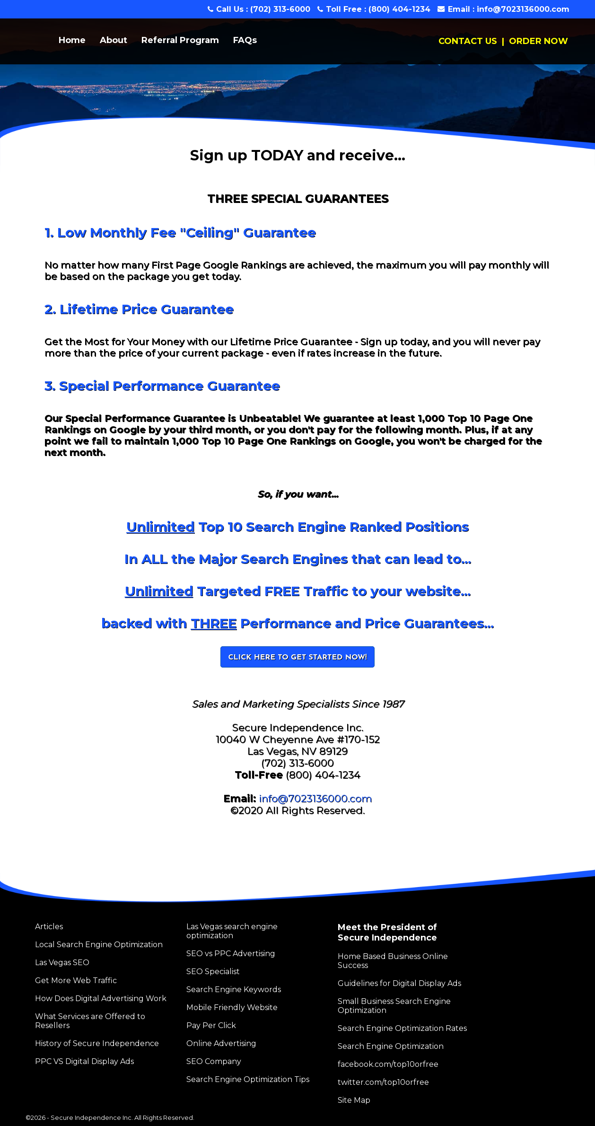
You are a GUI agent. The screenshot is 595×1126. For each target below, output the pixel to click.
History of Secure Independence (97, 1043)
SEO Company (213, 1061)
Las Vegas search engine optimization (232, 931)
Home (72, 40)
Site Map (354, 1100)
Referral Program (180, 40)
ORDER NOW (538, 41)
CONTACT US (467, 41)
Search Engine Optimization (391, 1046)
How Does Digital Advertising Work (100, 998)
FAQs (245, 40)
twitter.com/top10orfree (383, 1082)
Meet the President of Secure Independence (387, 932)
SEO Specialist (213, 971)
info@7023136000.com (523, 9)
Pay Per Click (211, 1025)
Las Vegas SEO (62, 962)
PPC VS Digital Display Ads (84, 1061)
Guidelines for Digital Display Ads (399, 983)
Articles (49, 926)
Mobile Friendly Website (232, 1007)
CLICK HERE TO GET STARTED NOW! (297, 657)
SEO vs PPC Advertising (230, 953)
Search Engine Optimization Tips (247, 1079)
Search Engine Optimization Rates (402, 1028)
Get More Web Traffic (76, 980)
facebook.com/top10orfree (388, 1064)
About (113, 40)
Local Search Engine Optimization (99, 944)
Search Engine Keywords (233, 989)
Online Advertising (221, 1043)
